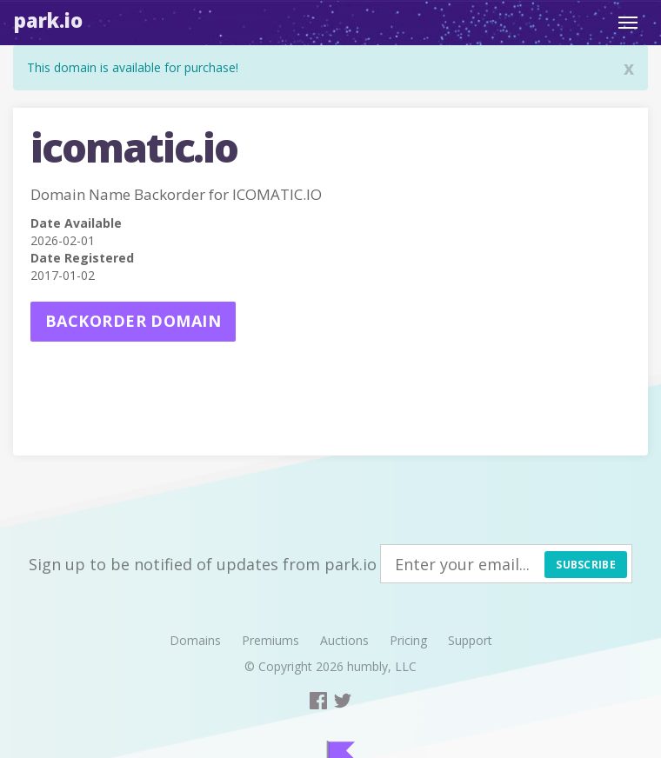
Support (470, 640)
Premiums (270, 640)
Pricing (408, 640)
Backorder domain (133, 320)
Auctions (344, 640)
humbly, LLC (382, 666)
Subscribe (586, 564)
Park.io (48, 20)
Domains (195, 640)
